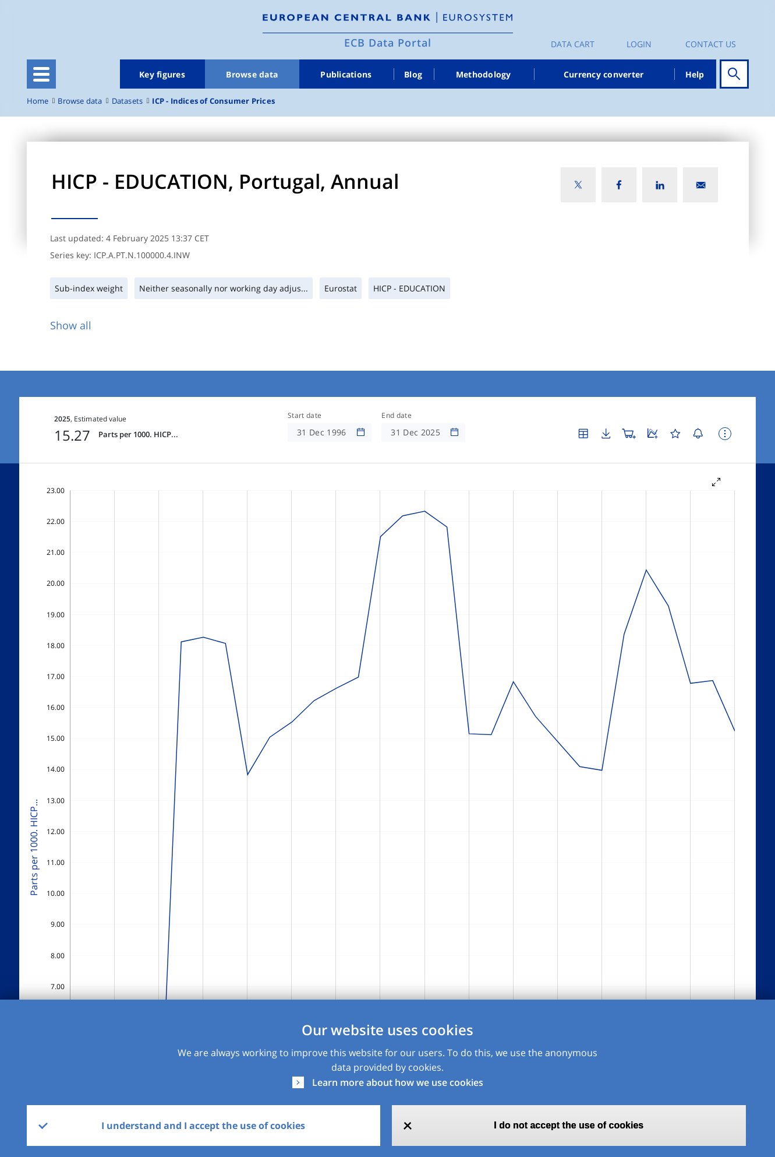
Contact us (710, 44)
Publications (345, 74)
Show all (70, 325)
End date (396, 415)
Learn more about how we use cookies (397, 1082)
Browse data (252, 74)
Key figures (162, 74)
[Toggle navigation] (41, 74)
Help (695, 74)
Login (639, 44)
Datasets (127, 101)
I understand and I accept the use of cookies (203, 1125)
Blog (413, 74)
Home (38, 101)
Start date (304, 415)
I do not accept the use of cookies (568, 1125)
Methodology (483, 74)
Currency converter (604, 74)
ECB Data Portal (387, 43)
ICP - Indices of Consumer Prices (213, 101)
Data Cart (572, 44)
